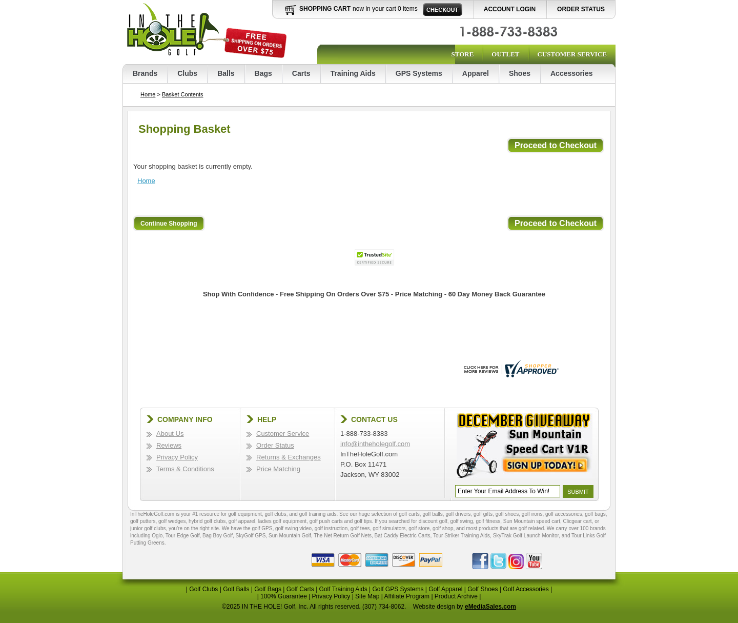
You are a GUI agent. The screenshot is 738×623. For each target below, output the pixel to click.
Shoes (519, 73)
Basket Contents (182, 94)
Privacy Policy (177, 457)
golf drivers (457, 514)
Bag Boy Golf (217, 535)
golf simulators (389, 528)
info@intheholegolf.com (375, 444)
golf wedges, (173, 521)
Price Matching (278, 469)
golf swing (461, 521)
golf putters (142, 521)
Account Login (510, 9)
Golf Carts (300, 589)
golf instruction (331, 528)
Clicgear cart (577, 521)
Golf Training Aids (343, 589)
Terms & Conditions (185, 469)
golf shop (443, 528)
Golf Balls (236, 589)
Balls (225, 73)
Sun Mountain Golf (290, 535)
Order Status (581, 9)
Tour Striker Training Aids (461, 535)
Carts (301, 73)
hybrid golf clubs (207, 521)
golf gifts (483, 514)
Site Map (367, 596)
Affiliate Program (406, 596)
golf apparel (242, 521)
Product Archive (456, 596)
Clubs (187, 73)
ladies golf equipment (282, 521)
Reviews (168, 445)
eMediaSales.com (490, 606)
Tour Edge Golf (183, 535)
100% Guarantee (283, 596)
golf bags (595, 514)
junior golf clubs (148, 528)
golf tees (360, 528)
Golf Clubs (203, 589)
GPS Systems (419, 73)
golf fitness (488, 521)
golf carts (409, 514)
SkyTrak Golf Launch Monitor (526, 535)
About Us (169, 433)
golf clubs (275, 514)
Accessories (571, 73)
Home (147, 94)
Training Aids (353, 73)
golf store (418, 528)
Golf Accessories (525, 589)
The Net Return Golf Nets (343, 535)
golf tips (363, 521)
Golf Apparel (445, 589)
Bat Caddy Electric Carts (402, 535)
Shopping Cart (325, 8)
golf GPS (262, 528)
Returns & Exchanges (288, 457)
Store (462, 54)
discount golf (433, 521)
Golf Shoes (482, 589)
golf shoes (507, 514)
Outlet (505, 54)
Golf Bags (267, 589)
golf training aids (318, 514)
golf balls (432, 514)
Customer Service (572, 54)
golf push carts (326, 521)
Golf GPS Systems (397, 589)
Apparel (475, 73)
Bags (263, 73)
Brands (145, 73)
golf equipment (245, 514)
